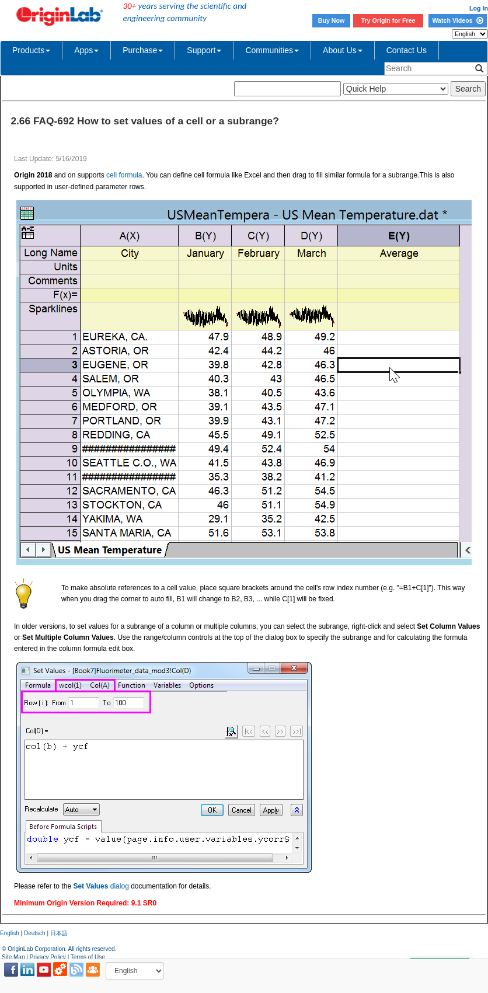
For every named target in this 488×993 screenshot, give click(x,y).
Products (31, 50)
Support (204, 50)
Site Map (13, 957)
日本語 (59, 933)
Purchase (143, 50)
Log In (478, 8)
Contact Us (406, 50)
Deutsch (35, 933)
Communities (272, 50)
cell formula (124, 175)
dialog (100, 886)
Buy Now (331, 20)
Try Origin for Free (388, 20)
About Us (342, 50)
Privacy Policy (48, 957)
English (9, 933)
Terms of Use (88, 957)
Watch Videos (457, 20)
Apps (86, 50)
